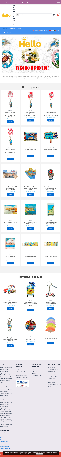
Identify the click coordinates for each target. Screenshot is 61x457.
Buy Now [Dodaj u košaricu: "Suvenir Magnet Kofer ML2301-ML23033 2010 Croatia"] (30, 313)
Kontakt (2, 439)
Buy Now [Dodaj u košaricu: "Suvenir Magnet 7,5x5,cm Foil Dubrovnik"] (10, 231)
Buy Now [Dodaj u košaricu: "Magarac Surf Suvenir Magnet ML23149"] (30, 348)
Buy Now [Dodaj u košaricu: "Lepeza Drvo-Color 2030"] (51, 347)
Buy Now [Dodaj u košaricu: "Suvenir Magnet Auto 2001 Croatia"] (10, 312)
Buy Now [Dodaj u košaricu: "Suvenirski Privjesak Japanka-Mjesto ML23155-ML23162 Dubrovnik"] (10, 159)
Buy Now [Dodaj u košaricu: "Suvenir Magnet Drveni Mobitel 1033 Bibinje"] (51, 231)
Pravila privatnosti (4, 446)
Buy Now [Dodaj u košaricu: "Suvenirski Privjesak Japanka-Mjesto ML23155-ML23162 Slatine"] (51, 121)
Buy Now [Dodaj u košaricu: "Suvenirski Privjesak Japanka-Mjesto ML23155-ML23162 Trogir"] (30, 120)
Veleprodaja (3, 438)
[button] (3, 54)
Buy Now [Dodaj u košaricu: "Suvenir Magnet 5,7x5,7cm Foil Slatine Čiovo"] (30, 231)
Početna (2, 436)
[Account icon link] (54, 15)
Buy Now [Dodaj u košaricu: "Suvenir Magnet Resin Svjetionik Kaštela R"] (30, 156)
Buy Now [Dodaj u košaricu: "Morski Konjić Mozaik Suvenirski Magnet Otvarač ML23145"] (10, 350)
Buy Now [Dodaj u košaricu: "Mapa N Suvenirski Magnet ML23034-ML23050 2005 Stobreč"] (30, 196)
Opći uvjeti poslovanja (5, 448)
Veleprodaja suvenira (14, 14)
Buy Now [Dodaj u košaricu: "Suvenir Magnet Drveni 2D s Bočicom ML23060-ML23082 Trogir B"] (10, 196)
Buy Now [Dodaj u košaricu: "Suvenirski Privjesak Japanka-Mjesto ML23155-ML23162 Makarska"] (10, 121)
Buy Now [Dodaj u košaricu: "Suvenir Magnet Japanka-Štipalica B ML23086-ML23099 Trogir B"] (51, 196)
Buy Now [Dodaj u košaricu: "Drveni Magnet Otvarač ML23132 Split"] (51, 266)
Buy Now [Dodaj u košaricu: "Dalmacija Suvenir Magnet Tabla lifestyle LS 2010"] (51, 156)
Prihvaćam (40, 453)
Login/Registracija (4, 441)
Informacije (2, 445)
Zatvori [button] (58, 2)
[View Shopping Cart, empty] (58, 15)
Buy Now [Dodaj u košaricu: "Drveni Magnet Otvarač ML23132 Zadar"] (30, 266)
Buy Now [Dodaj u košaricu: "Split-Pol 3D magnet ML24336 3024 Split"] (10, 266)
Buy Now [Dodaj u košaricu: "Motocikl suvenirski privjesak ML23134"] (51, 312)
